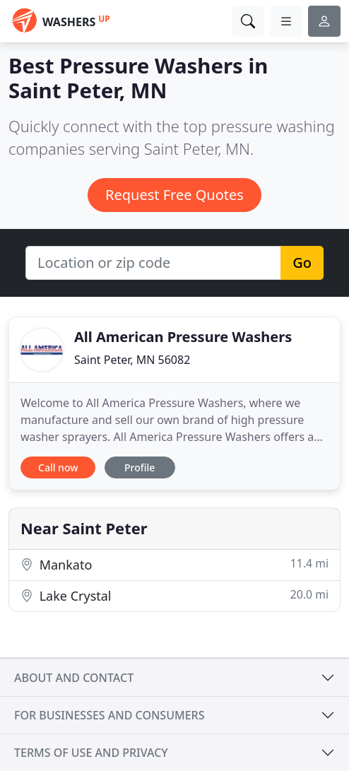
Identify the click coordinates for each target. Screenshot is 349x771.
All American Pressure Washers (183, 336)
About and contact (74, 677)
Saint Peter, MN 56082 (132, 359)
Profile (139, 467)
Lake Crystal (174, 595)
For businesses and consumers (109, 715)
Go (302, 262)
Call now (58, 467)
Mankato (174, 564)
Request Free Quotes (174, 194)
